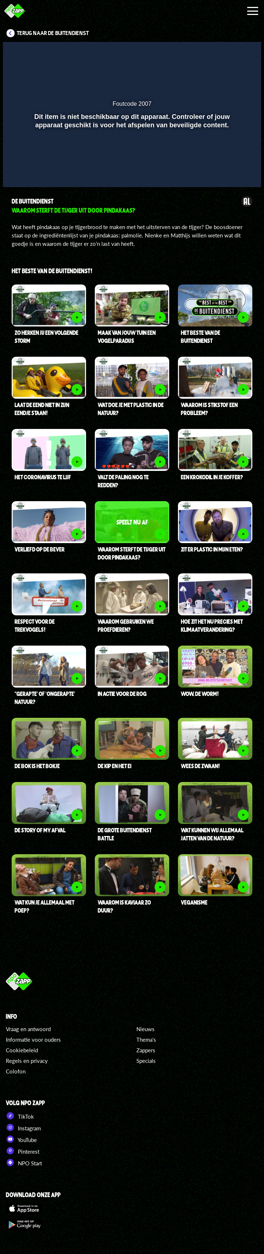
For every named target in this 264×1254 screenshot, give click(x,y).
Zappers (145, 1050)
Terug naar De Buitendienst (53, 33)
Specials (146, 1060)
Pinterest (22, 1150)
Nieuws (145, 1029)
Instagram (23, 1127)
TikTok (20, 1115)
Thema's (146, 1039)
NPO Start (24, 1162)
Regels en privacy (27, 1060)
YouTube (21, 1139)
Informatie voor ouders (33, 1039)
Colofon (16, 1071)
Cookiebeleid (22, 1050)
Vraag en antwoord (28, 1029)
